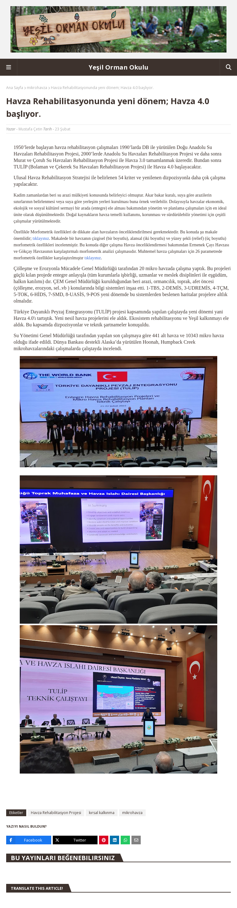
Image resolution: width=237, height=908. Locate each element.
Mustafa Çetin (30, 129)
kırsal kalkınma (101, 812)
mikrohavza (37, 87)
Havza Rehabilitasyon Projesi (56, 812)
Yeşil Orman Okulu (118, 67)
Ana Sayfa (14, 87)
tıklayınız (41, 238)
